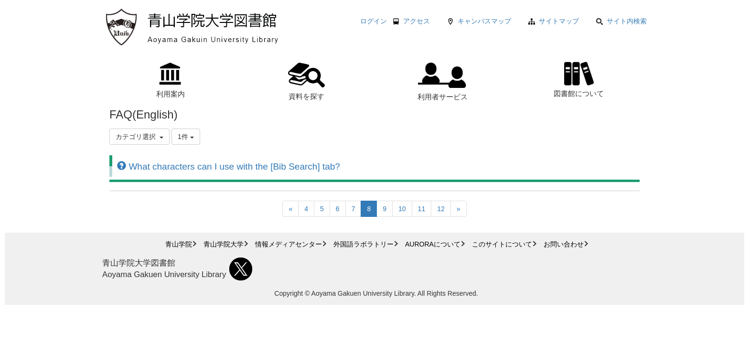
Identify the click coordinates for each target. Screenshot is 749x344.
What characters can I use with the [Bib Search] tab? (228, 166)
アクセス (416, 21)
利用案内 (170, 80)
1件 (186, 136)
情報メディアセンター (288, 244)
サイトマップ (559, 21)
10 (402, 209)
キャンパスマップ (484, 21)
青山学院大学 (223, 244)
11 (422, 209)
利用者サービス (442, 82)
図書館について (579, 78)
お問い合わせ (564, 244)
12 (441, 209)
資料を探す (306, 81)
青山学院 (178, 244)
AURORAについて (432, 244)
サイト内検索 (621, 21)
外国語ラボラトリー (363, 244)
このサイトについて (502, 244)
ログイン (373, 21)
